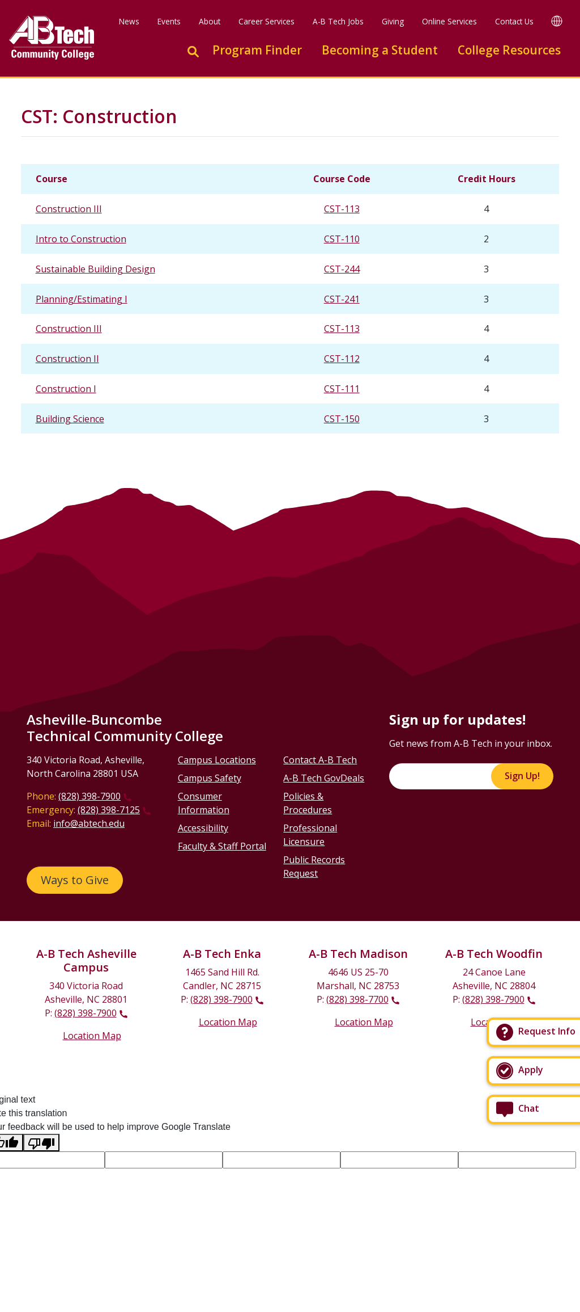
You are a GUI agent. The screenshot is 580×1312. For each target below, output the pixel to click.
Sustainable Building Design (95, 269)
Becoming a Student (380, 50)
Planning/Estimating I (81, 299)
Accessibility (203, 828)
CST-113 (342, 209)
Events (169, 21)
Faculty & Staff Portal (222, 846)
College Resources (509, 50)
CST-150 (342, 419)
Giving (393, 21)
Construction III (69, 209)
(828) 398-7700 (357, 999)
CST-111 (342, 388)
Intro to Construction (81, 239)
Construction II (67, 358)
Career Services (266, 21)
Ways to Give (75, 880)
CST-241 (342, 299)
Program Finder (257, 50)
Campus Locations (217, 760)
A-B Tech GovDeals (323, 778)
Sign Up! (522, 775)
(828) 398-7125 (109, 810)
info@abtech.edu (89, 823)
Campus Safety (209, 778)
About (209, 21)
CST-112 (342, 358)
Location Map (92, 1035)
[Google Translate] (556, 21)
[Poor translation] (41, 1142)
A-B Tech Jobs (338, 21)
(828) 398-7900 (89, 796)
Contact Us (514, 21)
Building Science (70, 419)
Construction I (66, 388)
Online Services (449, 21)
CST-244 (342, 269)
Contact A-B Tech (320, 760)
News (129, 21)
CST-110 (342, 239)
